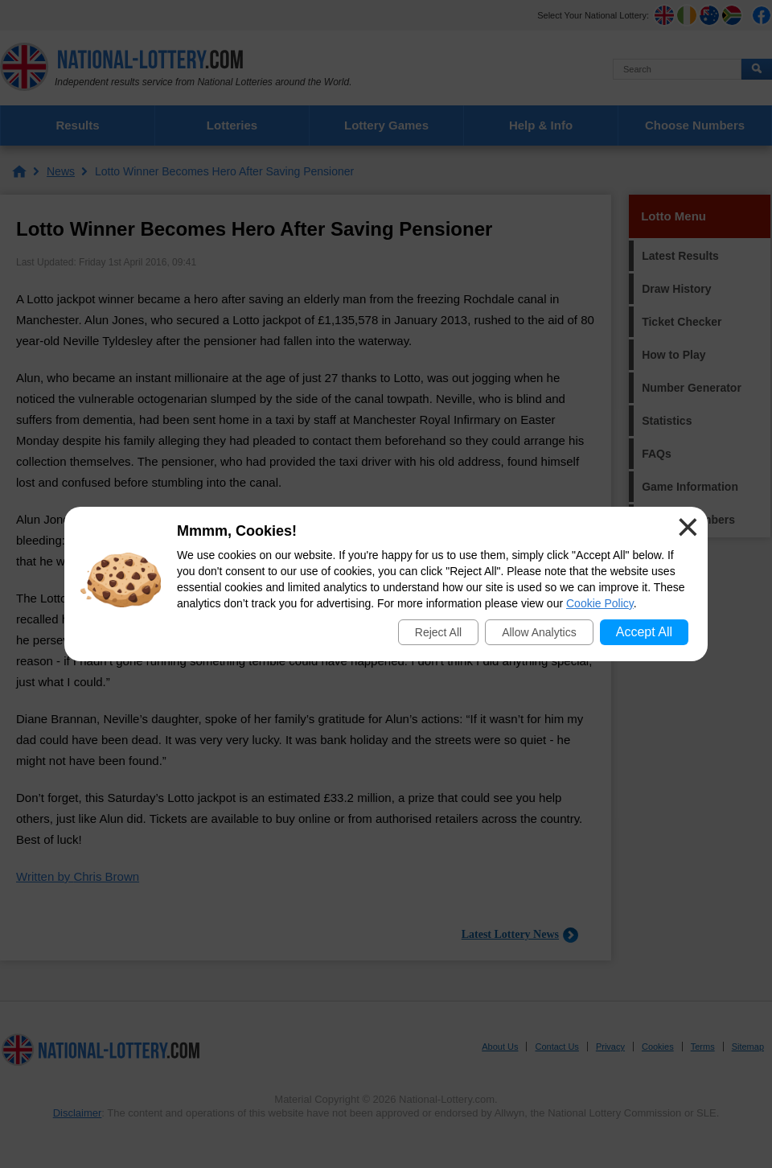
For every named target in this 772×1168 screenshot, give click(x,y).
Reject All (438, 632)
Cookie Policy (600, 603)
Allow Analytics (539, 632)
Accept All (644, 632)
